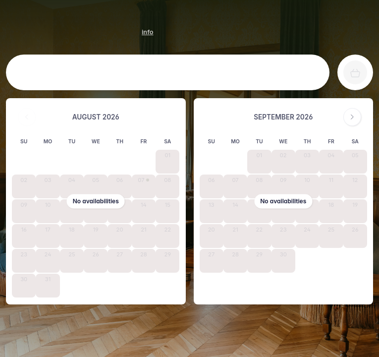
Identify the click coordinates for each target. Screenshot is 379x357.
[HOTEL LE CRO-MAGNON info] (148, 32)
